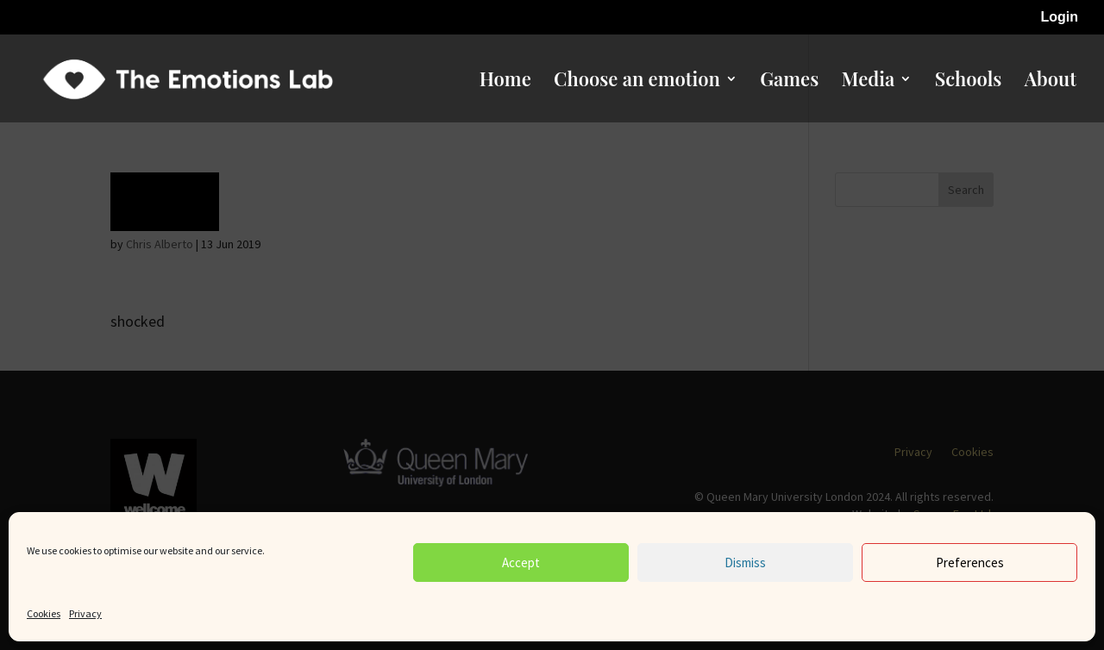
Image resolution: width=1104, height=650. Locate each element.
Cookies (43, 613)
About (1050, 81)
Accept (521, 562)
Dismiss (745, 562)
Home (505, 81)
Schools (968, 81)
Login (1059, 17)
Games (789, 81)
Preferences (970, 562)
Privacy (85, 613)
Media (868, 81)
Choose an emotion (637, 81)
